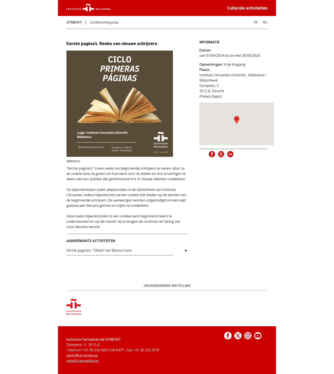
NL (265, 22)
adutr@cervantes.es (82, 355)
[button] (236, 120)
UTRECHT (74, 22)
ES (256, 22)
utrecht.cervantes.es (82, 360)
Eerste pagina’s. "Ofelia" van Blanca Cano (99, 250)
